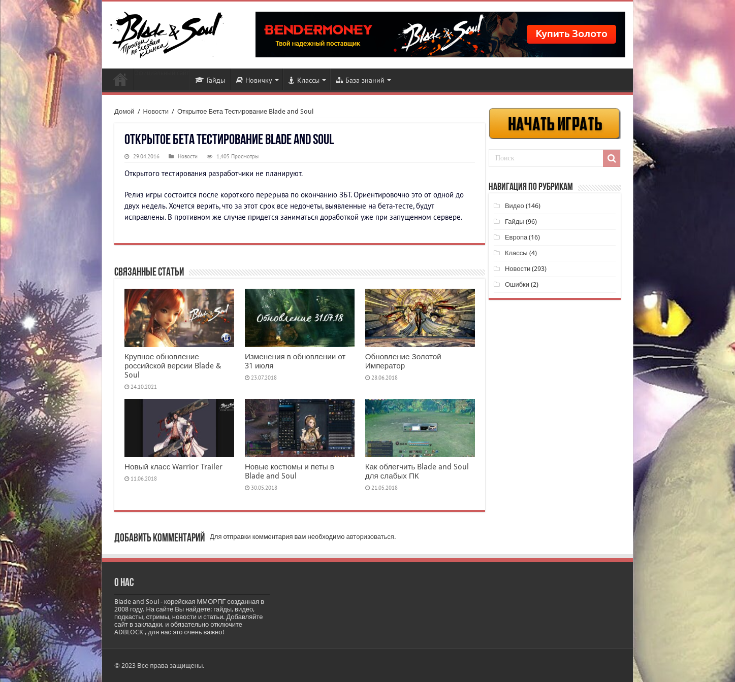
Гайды (210, 80)
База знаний (360, 80)
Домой (124, 111)
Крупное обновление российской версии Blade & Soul (172, 366)
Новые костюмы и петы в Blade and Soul (289, 471)
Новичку (254, 80)
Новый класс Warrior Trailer (173, 466)
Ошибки (517, 284)
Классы (304, 80)
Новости (120, 79)
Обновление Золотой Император (403, 361)
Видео (514, 206)
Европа (516, 237)
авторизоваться (370, 536)
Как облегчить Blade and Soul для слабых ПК (417, 471)
